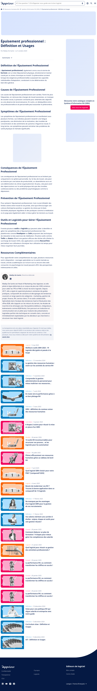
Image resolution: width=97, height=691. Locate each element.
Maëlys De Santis (8, 51)
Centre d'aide (70, 674)
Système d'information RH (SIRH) (31, 9)
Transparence (6, 675)
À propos (37, 670)
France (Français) (80, 684)
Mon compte (70, 670)
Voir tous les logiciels (80, 107)
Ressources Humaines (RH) (11, 9)
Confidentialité (6, 671)
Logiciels (36, 674)
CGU (3, 678)
